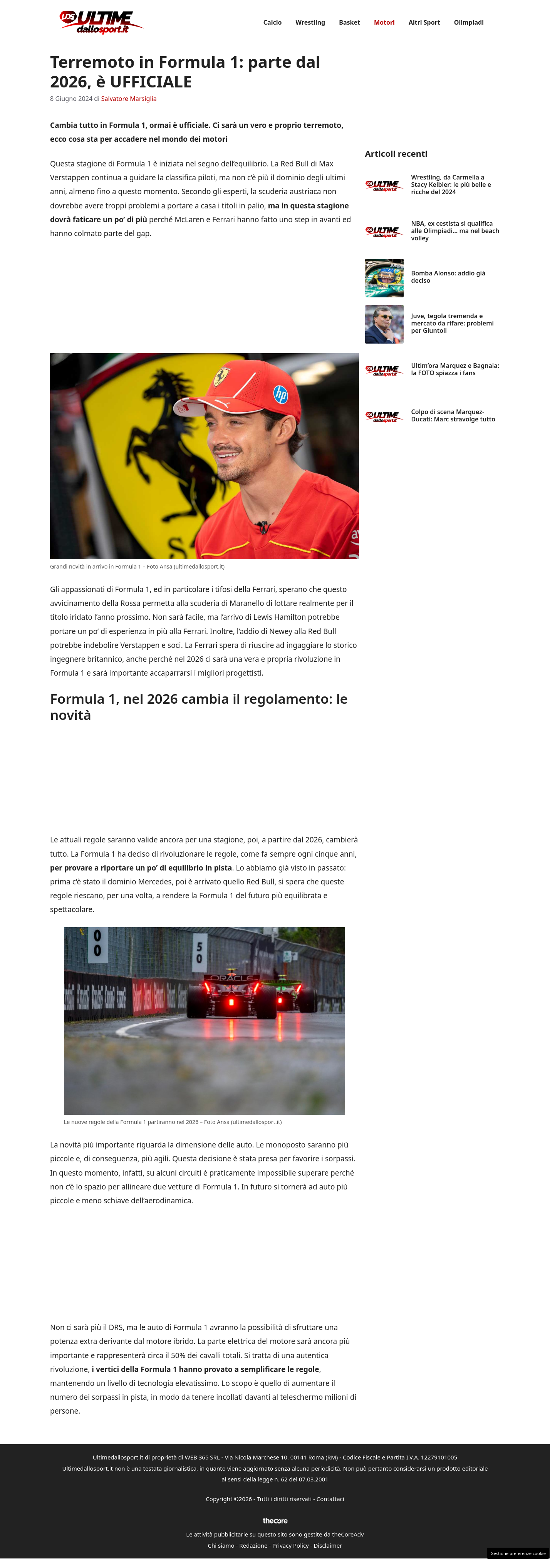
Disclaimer (328, 1545)
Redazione (253, 1545)
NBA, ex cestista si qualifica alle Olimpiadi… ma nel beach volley (455, 230)
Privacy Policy (290, 1545)
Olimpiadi (469, 22)
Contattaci (330, 1499)
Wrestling (310, 22)
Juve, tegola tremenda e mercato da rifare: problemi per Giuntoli (452, 323)
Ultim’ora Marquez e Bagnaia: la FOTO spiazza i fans (455, 369)
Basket (349, 22)
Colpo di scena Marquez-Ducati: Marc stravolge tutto (453, 415)
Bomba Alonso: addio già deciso (448, 277)
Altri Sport (424, 22)
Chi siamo (221, 1545)
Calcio (272, 22)
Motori (384, 22)
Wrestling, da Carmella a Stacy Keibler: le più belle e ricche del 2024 (451, 184)
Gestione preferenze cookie (518, 1553)
